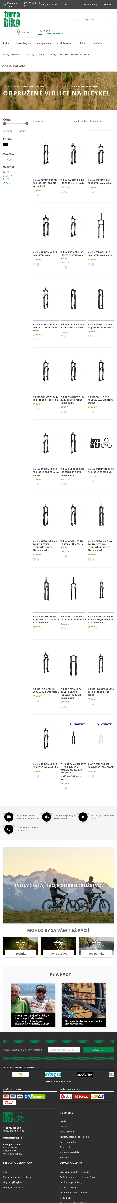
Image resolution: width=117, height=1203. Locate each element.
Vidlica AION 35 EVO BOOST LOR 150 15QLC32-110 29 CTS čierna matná (71, 693)
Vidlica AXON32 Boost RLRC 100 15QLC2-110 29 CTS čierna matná (46, 619)
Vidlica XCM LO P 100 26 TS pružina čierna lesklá (45, 398)
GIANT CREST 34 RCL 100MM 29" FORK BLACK (100, 766)
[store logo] (12, 19)
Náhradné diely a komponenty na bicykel (31, 86)
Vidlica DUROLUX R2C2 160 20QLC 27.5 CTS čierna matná (72, 471)
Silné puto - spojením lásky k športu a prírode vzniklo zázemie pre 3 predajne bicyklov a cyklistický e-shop (31, 1019)
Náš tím (64, 1126)
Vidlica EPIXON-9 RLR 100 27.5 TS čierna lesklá (73, 618)
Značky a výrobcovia (13, 1187)
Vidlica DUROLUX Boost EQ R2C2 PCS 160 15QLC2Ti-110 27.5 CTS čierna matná (100, 546)
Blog (67, 4)
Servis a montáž (68, 1142)
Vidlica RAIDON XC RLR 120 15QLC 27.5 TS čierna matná (46, 471)
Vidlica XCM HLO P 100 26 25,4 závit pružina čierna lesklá (72, 399)
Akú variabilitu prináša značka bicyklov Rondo (83, 1022)
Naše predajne (91, 4)
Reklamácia (66, 1197)
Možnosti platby (68, 1187)
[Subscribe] (98, 1049)
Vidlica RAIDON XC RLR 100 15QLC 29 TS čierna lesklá (45, 327)
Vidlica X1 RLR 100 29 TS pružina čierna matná (72, 326)
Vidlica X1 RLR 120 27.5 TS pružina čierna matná (100, 326)
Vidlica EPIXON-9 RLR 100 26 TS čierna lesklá (100, 181)
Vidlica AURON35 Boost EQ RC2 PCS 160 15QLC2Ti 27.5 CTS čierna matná (45, 546)
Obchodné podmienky (71, 1182)
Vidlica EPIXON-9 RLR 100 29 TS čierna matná (100, 254)
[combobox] (92, 19)
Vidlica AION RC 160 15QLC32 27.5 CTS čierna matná (100, 399)
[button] (34, 194)
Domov (6, 86)
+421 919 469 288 (29, 4)
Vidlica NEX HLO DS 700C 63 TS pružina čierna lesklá (101, 691)
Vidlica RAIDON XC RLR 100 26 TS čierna (45, 254)
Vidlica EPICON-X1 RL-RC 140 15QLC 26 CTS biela (101, 470)
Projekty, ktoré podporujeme (74, 1136)
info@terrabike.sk (49, 4)
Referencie (65, 1147)
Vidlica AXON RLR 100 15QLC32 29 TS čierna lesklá (71, 255)
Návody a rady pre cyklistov (17, 1177)
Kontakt (108, 4)
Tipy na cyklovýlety (12, 1182)
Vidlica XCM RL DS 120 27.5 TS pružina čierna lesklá (71, 544)
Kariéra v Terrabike (70, 1152)
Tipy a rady (58, 974)
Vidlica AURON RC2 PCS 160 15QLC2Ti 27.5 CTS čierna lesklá (45, 182)
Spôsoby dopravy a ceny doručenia (78, 1177)
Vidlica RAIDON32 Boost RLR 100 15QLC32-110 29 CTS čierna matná (100, 619)
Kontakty (64, 1157)
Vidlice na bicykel (60, 86)
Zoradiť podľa (80, 120)
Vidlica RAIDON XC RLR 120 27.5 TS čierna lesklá (45, 766)
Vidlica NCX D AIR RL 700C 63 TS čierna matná (46, 690)
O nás (77, 4)
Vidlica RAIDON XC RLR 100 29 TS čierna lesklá (72, 181)
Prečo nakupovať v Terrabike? (75, 1171)
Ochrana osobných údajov (73, 1192)
